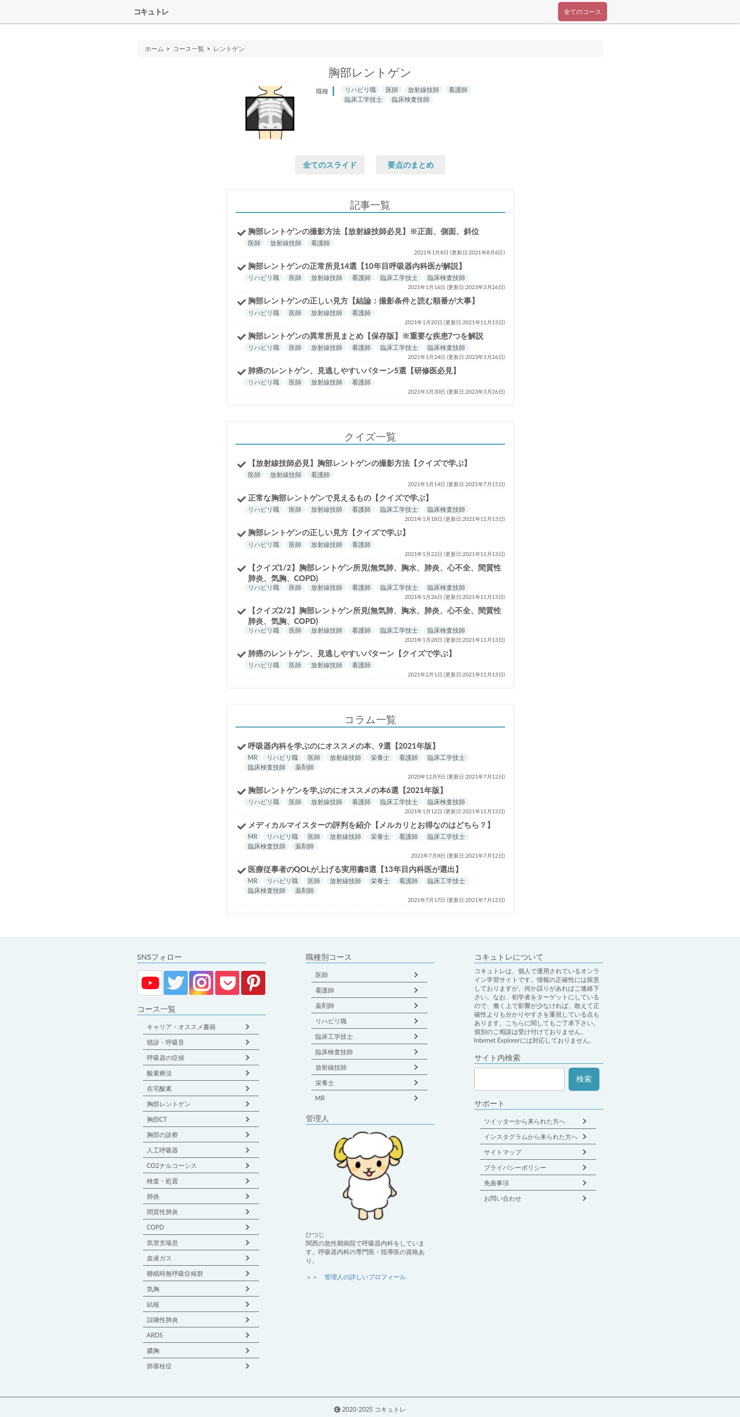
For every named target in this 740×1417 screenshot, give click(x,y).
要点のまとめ (411, 164)
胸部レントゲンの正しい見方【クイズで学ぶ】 (329, 532)
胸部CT (157, 1119)
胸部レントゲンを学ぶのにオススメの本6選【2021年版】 (347, 790)
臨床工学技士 (334, 1036)
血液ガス (159, 1258)
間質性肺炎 (162, 1212)
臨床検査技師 (334, 1052)
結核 (153, 1304)
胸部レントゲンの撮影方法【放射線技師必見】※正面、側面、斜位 (363, 231)
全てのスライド (330, 164)
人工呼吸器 (162, 1150)
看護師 (324, 990)
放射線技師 (331, 1067)
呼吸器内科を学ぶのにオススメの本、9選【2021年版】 (344, 745)
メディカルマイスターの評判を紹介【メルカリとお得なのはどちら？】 (371, 824)
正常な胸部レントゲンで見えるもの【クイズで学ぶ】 (340, 497)
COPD (155, 1227)
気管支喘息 (162, 1242)
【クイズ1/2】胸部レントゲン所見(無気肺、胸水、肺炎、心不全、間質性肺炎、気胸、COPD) (375, 573)
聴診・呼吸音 (165, 1042)
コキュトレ (151, 11)
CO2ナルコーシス (172, 1165)
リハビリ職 (331, 1021)
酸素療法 (159, 1073)
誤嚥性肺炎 (162, 1320)
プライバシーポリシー (515, 1167)
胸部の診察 (162, 1135)
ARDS (155, 1335)
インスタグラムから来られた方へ (531, 1136)
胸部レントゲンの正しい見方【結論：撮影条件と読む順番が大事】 (363, 300)
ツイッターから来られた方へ (524, 1121)
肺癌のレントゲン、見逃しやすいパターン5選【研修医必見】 (354, 370)
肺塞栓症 (159, 1366)
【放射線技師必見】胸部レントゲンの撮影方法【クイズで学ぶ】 (359, 462)
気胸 (153, 1289)
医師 (321, 975)
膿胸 (153, 1350)
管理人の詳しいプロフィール (365, 1277)
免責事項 (496, 1183)
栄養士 (324, 1082)
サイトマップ (502, 1152)
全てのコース (582, 11)
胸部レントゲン (169, 1104)
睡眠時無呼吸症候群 (175, 1273)
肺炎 (153, 1196)
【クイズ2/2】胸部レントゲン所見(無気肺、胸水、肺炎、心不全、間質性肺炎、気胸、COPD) (375, 615)
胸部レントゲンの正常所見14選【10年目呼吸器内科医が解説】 (357, 265)
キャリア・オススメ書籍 (181, 1027)
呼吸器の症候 (165, 1057)
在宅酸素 (159, 1088)
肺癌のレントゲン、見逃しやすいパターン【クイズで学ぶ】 (352, 653)
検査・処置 (162, 1181)
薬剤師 (324, 1005)
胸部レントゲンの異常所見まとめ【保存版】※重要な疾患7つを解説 (365, 335)
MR (320, 1098)
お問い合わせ (502, 1198)
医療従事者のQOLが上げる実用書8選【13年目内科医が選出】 (355, 869)
